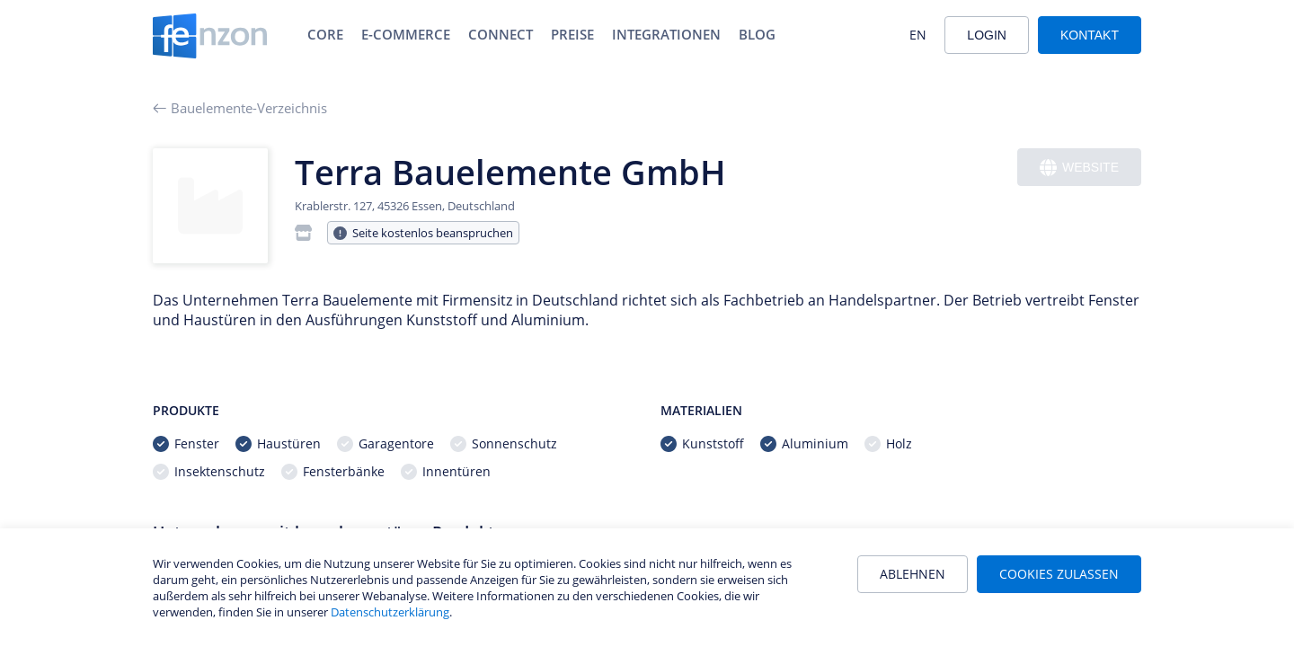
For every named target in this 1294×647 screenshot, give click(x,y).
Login (986, 35)
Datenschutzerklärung (390, 612)
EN (917, 34)
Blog (757, 34)
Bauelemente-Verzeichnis (240, 108)
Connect (500, 34)
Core (325, 34)
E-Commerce (405, 34)
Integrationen (666, 34)
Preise (572, 34)
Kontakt (1089, 35)
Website (1079, 167)
